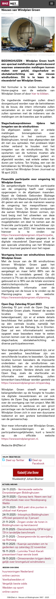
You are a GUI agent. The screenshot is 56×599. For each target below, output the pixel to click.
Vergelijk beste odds (14, 583)
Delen (5, 457)
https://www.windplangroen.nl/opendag (25, 383)
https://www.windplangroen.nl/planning (25, 297)
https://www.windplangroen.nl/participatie (27, 235)
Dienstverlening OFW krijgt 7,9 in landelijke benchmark (26, 531)
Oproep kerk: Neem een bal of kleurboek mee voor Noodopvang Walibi (26, 500)
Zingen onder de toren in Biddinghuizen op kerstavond (24, 523)
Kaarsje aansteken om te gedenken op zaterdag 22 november (25, 545)
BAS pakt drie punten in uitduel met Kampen (24, 509)
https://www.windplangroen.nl (19, 438)
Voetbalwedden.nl (13, 579)
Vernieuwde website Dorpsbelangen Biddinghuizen (22, 491)
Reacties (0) (14, 457)
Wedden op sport (13, 587)
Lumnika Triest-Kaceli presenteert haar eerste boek (22, 553)
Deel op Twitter (15, 460)
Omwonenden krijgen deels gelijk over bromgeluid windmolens (26, 560)
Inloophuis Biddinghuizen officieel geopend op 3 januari (25, 516)
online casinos (11, 575)
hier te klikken (40, 93)
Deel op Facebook (38, 460)
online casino (10, 591)
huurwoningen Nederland (17, 571)
